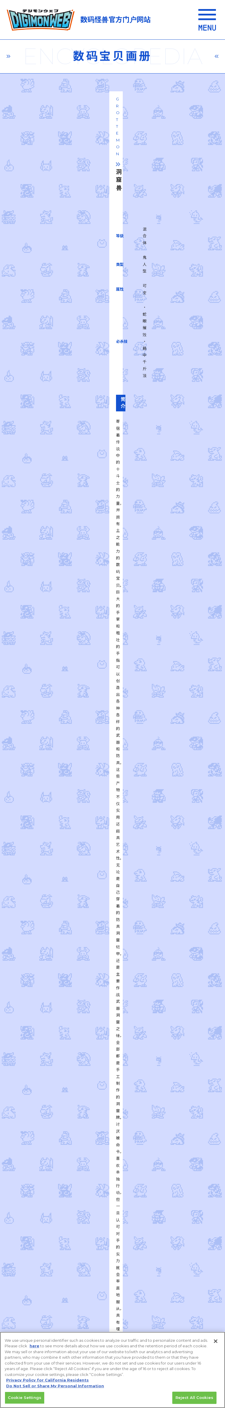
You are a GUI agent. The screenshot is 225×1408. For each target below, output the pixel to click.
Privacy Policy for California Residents (47, 1380)
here (34, 1346)
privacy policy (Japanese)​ (56, 1207)
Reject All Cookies (194, 1398)
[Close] (215, 1341)
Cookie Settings (24, 1398)
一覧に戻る (112, 923)
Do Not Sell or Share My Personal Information (56, 1327)
